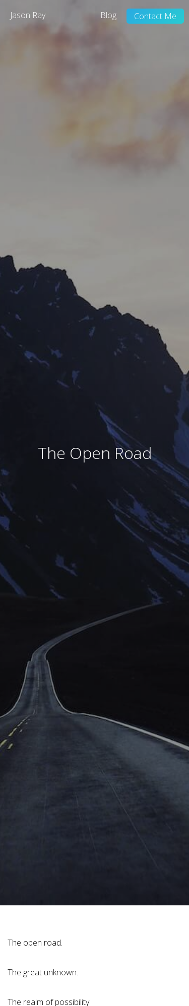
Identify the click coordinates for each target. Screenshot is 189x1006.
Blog (108, 15)
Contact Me (155, 16)
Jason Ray (27, 15)
